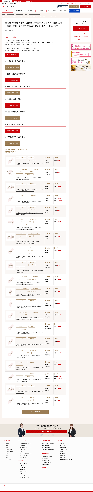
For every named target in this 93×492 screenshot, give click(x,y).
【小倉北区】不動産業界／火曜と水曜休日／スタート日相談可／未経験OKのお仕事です (29, 318)
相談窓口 (22, 465)
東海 (7, 447)
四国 (7, 457)
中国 (7, 455)
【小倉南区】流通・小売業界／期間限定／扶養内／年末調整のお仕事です (29, 306)
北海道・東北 (9, 449)
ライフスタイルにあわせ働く (48, 443)
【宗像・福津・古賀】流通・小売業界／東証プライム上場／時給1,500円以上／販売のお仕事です (29, 242)
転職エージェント (18, 1)
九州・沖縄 (8, 459)
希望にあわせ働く (46, 447)
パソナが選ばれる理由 (47, 456)
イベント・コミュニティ (25, 471)
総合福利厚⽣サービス (25, 478)
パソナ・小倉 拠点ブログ (34, 14)
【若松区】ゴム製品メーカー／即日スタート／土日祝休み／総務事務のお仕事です (29, 404)
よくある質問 (77, 39)
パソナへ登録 (85, 6)
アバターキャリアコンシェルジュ (26, 450)
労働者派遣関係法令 (64, 447)
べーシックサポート (24, 463)
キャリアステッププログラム (26, 447)
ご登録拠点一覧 (10, 14)
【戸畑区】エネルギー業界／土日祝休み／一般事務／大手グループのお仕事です (29, 202)
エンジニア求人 (29, 1)
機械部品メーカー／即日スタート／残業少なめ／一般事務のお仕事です (29, 368)
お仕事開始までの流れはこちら (46, 435)
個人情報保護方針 (46, 486)
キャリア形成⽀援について (25, 453)
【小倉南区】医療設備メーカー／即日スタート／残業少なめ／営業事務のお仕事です (29, 333)
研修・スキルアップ (24, 457)
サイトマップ (63, 486)
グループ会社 (63, 445)
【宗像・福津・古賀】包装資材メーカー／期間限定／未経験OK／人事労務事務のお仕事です (29, 295)
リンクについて (55, 486)
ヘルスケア (22, 467)
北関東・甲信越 (9, 451)
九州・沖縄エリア (19, 14)
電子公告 (62, 451)
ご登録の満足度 (45, 464)
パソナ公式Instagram (65, 457)
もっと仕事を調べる (35, 411)
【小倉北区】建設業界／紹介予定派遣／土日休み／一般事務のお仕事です (29, 344)
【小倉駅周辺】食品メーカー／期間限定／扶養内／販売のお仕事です (29, 392)
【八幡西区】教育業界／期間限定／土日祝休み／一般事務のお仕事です (29, 213)
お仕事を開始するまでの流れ (81, 36)
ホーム (3, 14)
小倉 (26, 14)
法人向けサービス (64, 453)
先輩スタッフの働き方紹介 (48, 449)
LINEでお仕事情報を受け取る (66, 459)
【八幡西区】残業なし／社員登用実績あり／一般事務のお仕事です (29, 257)
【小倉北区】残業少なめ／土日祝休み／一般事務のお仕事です (29, 164)
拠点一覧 (62, 443)
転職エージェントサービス (65, 455)
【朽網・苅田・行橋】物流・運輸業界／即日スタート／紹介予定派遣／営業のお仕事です (29, 190)
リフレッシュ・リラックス (25, 473)
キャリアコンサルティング (25, 443)
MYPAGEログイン (74, 6)
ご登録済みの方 (63, 449)
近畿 (7, 445)
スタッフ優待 (23, 476)
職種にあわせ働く (46, 445)
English (87, 486)
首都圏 (7, 443)
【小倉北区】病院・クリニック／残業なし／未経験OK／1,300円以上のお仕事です (29, 178)
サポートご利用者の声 (25, 455)
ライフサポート (23, 469)
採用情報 (81, 486)
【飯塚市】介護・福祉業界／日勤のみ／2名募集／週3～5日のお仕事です (29, 271)
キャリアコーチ (23, 445)
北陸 (7, 453)
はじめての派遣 (45, 460)
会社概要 (75, 486)
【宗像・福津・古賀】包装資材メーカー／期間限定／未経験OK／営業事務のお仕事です (29, 283)
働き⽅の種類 (45, 458)
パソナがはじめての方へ (80, 33)
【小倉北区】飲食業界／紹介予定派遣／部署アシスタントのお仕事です (29, 356)
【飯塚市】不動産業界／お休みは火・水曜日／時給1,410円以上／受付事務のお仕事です (29, 228)
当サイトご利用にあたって (35, 486)
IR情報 (70, 486)
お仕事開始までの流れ (47, 462)
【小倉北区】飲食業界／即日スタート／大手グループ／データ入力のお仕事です (29, 380)
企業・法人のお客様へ (63, 6)
